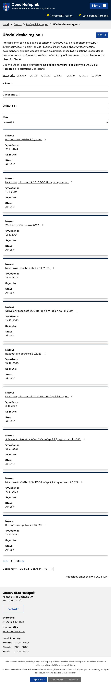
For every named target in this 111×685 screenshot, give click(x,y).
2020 (22, 75)
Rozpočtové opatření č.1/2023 (26, 353)
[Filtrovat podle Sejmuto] (55, 111)
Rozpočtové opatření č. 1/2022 (26, 525)
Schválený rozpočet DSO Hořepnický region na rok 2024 (42, 311)
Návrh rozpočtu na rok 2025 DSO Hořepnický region (39, 182)
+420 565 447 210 (14, 631)
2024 (72, 75)
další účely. (70, 665)
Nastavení (73, 679)
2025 (85, 75)
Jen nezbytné (56, 679)
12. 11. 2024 (11, 149)
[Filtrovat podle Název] (55, 89)
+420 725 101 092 (13, 622)
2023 (60, 75)
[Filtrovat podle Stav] (55, 122)
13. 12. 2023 (12, 320)
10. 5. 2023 (11, 491)
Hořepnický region (61, 15)
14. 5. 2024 (11, 277)
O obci (18, 24)
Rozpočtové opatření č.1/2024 (26, 139)
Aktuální (10, 164)
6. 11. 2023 (11, 406)
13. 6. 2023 (11, 449)
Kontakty (13, 609)
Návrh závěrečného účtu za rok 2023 (30, 268)
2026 (98, 75)
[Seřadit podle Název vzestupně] (12, 82)
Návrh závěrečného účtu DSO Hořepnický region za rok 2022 (44, 482)
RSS (102, 35)
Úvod (6, 24)
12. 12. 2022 (11, 534)
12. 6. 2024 (11, 234)
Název (6, 83)
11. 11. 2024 (11, 192)
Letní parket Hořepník (95, 15)
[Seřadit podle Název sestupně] (12, 84)
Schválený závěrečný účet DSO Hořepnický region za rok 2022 (45, 439)
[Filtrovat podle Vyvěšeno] (55, 100)
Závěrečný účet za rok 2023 (24, 225)
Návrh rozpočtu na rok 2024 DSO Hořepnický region (39, 396)
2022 (47, 75)
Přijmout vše (39, 679)
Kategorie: (9, 75)
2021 (35, 75)
